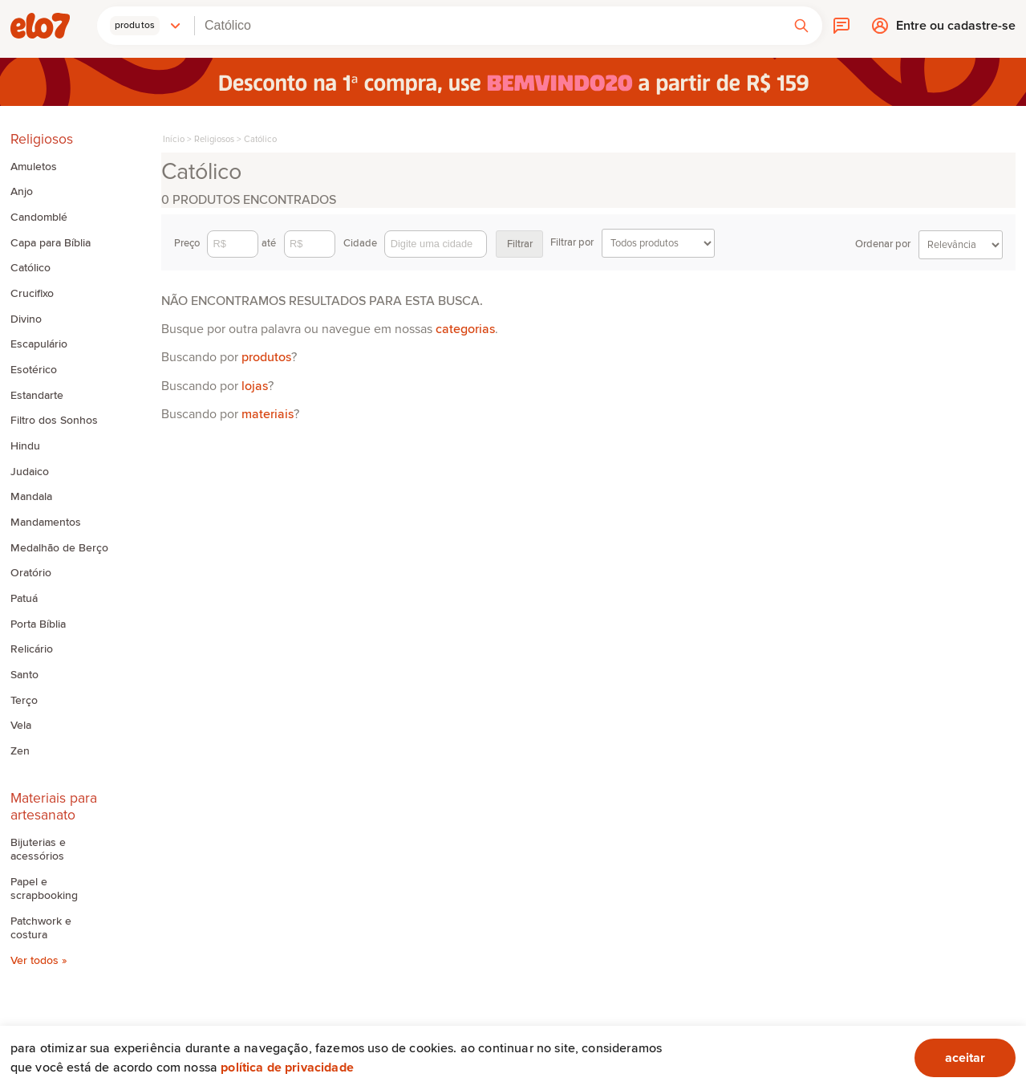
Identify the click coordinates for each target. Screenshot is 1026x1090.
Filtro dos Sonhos (54, 420)
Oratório (30, 573)
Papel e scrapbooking (44, 888)
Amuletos (33, 167)
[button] (146, 25)
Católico (30, 268)
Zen (20, 751)
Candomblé (38, 217)
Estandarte (36, 395)
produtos (266, 357)
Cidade (415, 244)
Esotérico (33, 370)
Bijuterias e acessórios (38, 849)
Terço (24, 700)
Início (174, 139)
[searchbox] (488, 25)
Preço (216, 244)
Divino (26, 319)
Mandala (31, 496)
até (298, 244)
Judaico (29, 472)
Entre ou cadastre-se (956, 29)
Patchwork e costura (40, 928)
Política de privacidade (287, 1067)
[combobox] (488, 25)
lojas (254, 386)
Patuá (24, 598)
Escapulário (38, 344)
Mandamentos (45, 522)
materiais (267, 414)
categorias (465, 329)
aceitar (965, 1057)
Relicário (31, 649)
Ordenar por (929, 244)
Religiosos (214, 139)
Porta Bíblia (38, 624)
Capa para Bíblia (50, 243)
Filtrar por (632, 243)
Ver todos (36, 960)
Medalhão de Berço (59, 548)
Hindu (25, 446)
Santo (24, 675)
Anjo (21, 191)
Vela (20, 725)
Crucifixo (32, 293)
